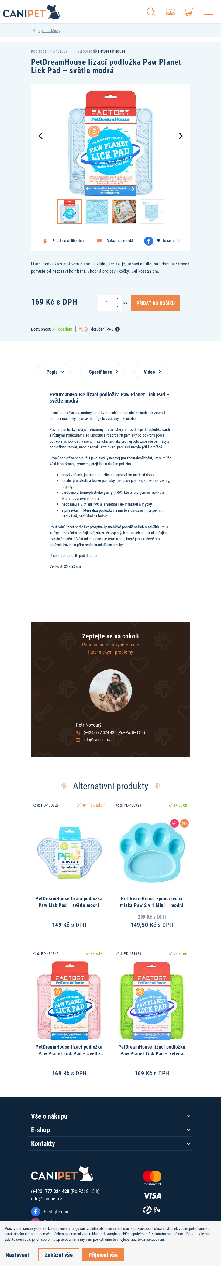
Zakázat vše (59, 1254)
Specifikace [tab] (102, 371)
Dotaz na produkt (120, 240)
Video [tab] (151, 371)
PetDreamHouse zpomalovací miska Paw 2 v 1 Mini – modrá (152, 901)
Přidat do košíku (155, 303)
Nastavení (17, 1254)
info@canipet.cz (97, 739)
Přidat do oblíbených (68, 240)
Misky (55, 30)
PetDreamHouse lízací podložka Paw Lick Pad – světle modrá (69, 901)
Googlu (111, 1234)
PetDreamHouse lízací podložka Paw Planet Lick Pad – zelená (151, 1050)
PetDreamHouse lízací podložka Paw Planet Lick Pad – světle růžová (69, 1053)
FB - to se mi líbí (168, 240)
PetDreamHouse (112, 51)
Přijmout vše (103, 1254)
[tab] (54, 368)
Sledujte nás (56, 1211)
